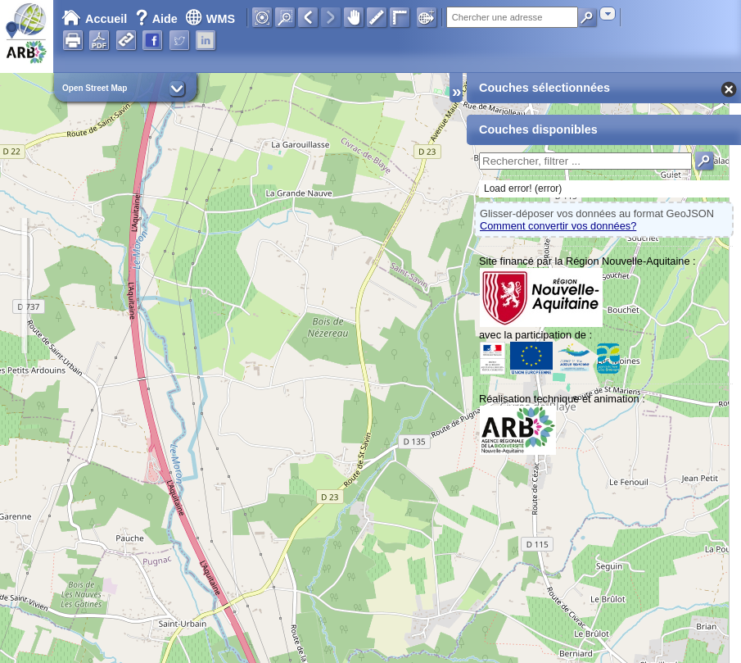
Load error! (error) (523, 188)
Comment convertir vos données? (558, 226)
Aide (158, 18)
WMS (210, 18)
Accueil (94, 18)
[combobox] (607, 13)
